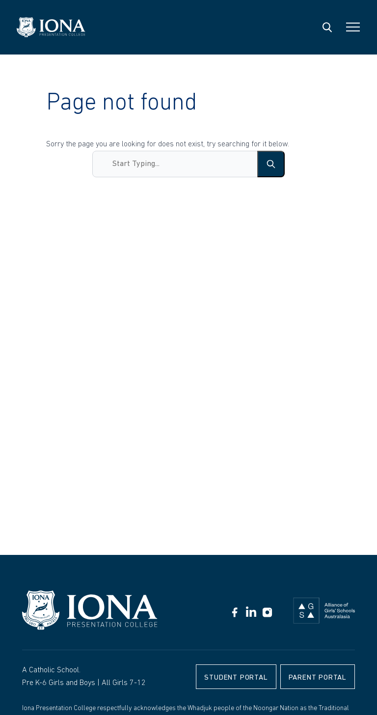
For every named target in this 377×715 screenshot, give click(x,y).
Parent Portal (318, 678)
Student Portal (236, 678)
